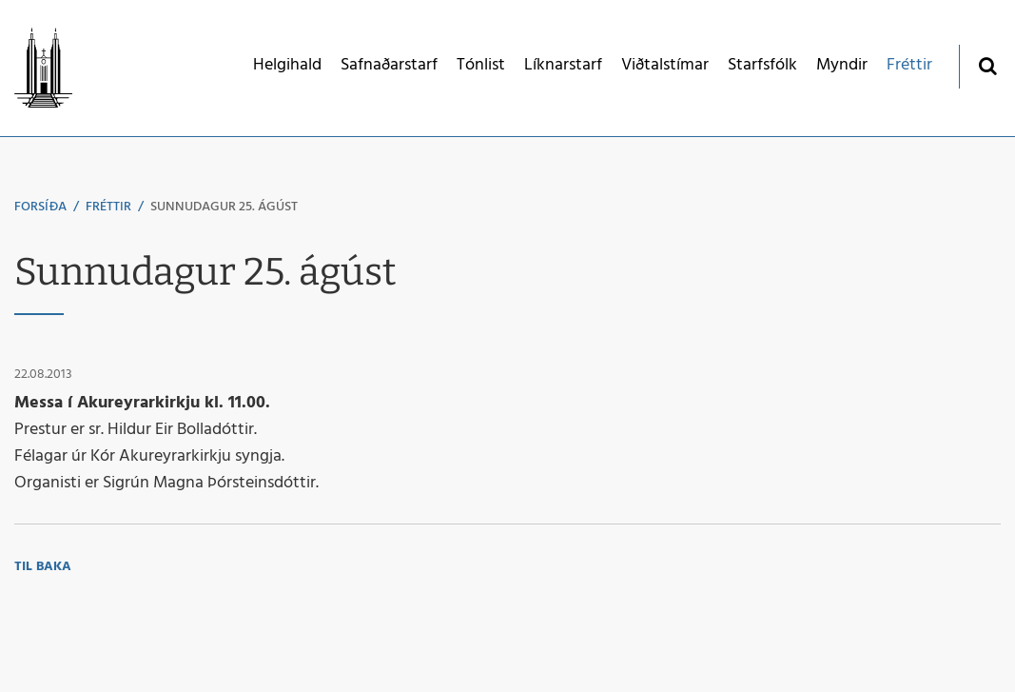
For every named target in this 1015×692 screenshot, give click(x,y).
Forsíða (40, 207)
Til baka (42, 567)
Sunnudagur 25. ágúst (224, 207)
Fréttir (108, 207)
